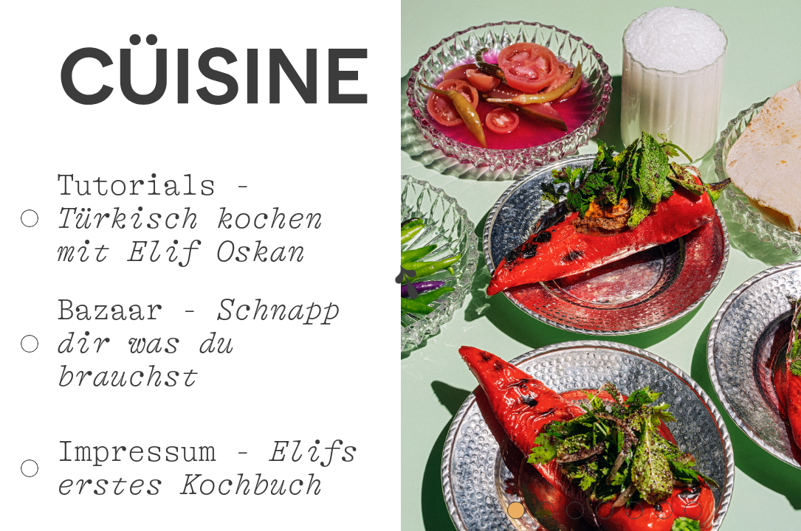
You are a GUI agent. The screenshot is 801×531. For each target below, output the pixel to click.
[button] (430, 265)
